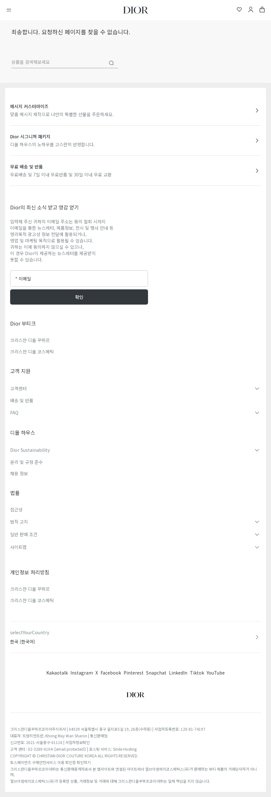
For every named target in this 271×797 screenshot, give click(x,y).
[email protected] (70, 749)
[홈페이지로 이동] (135, 10)
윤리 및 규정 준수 (26, 462)
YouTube (216, 672)
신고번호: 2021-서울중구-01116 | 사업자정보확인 (50, 742)
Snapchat (156, 672)
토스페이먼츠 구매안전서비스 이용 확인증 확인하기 (50, 762)
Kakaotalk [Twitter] (57, 672)
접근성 (16, 509)
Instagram (81, 672)
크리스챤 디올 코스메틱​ (32, 600)
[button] (135, 388)
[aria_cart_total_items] (262, 10)
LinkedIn (178, 672)
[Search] (111, 63)
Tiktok (197, 672)
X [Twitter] (96, 672)
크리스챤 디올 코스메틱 (32, 351)
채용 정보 (19, 473)
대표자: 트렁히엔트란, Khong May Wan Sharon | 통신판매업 (58, 735)
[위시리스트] (239, 10)
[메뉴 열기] (10, 10)
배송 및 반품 (21, 400)
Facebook (110, 672)
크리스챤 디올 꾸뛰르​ (30, 589)
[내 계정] (251, 10)
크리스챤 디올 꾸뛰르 (30, 340)
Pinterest (134, 672)
